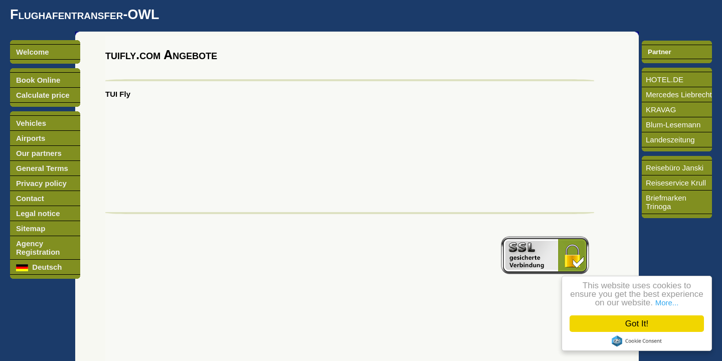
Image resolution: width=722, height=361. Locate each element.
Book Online (38, 80)
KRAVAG (661, 109)
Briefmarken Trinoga (666, 202)
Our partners (39, 153)
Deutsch (39, 267)
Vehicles (31, 123)
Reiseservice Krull (676, 182)
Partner (659, 52)
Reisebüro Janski (674, 167)
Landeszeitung (670, 139)
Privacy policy (41, 183)
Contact (30, 198)
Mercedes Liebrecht (679, 94)
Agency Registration (38, 247)
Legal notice (38, 213)
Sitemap (30, 228)
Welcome (32, 52)
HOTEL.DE (664, 79)
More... (667, 302)
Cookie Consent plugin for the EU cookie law (637, 340)
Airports (30, 138)
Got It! (636, 323)
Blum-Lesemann (673, 124)
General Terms (42, 168)
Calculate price (43, 95)
